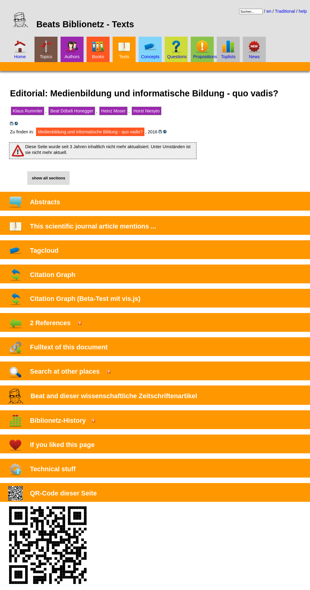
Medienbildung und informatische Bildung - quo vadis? (90, 131)
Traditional (285, 11)
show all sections (48, 178)
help (303, 11)
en (268, 11)
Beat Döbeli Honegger (71, 110)
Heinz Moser (113, 110)
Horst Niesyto (147, 110)
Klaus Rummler (27, 110)
